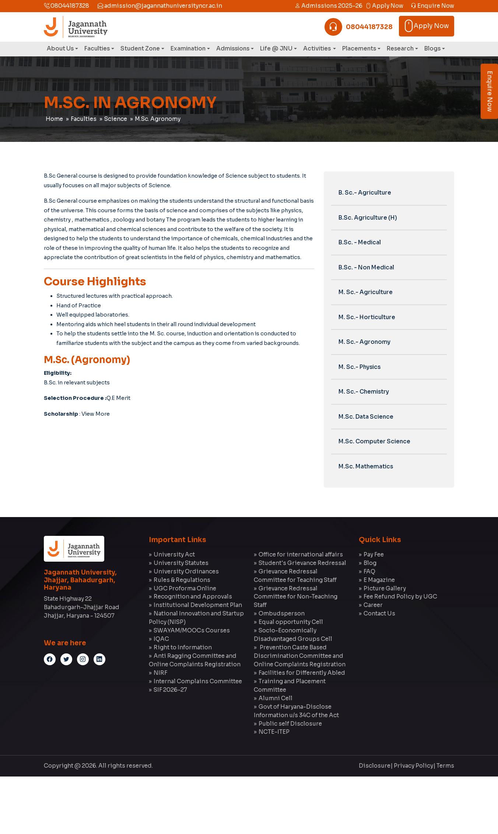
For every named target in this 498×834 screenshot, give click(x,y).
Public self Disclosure (290, 723)
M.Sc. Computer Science (374, 441)
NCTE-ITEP (274, 731)
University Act (174, 554)
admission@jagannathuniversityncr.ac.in (160, 5)
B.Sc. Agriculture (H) (368, 217)
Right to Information (183, 647)
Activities (317, 48)
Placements (359, 48)
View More (95, 414)
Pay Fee (374, 554)
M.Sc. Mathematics (366, 466)
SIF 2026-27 (170, 689)
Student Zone (140, 48)
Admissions (232, 48)
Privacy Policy (413, 765)
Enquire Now (432, 5)
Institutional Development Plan (198, 604)
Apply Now (384, 5)
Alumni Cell (275, 698)
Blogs (432, 48)
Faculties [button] (97, 48)
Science (115, 118)
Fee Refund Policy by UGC (400, 596)
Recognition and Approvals (193, 596)
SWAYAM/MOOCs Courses (192, 630)
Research (400, 48)
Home (54, 118)
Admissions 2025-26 (328, 5)
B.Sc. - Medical (360, 242)
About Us (60, 48)
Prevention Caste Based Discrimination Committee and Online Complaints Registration (300, 656)
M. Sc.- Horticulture (367, 317)
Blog (370, 562)
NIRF (160, 672)
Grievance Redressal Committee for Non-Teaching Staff (295, 597)
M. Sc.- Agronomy (364, 341)
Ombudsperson (282, 613)
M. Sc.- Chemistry (364, 391)
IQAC (161, 638)
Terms (445, 765)
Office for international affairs (301, 554)
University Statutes (181, 562)
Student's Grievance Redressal (302, 562)
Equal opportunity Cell (291, 621)
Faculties (84, 118)
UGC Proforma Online (185, 588)
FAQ (369, 571)
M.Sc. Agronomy (157, 118)
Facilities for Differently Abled (302, 672)
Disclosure (374, 765)
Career (373, 604)
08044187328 (66, 5)
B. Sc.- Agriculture (365, 192)
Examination (188, 48)
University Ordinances (186, 571)
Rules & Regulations (182, 579)
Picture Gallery (385, 588)
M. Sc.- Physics (359, 366)
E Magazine (379, 579)
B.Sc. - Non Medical (366, 267)
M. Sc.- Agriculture (366, 292)
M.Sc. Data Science (366, 416)
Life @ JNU (276, 48)
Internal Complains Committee (198, 681)
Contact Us (379, 613)
